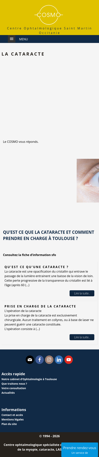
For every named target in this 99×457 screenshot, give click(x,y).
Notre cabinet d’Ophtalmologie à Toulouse (29, 379)
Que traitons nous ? (14, 383)
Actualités (8, 392)
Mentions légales (13, 419)
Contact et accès (12, 415)
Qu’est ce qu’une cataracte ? (36, 267)
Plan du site (9, 424)
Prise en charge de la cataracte (40, 306)
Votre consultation (14, 388)
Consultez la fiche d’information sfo (29, 255)
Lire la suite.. (82, 293)
